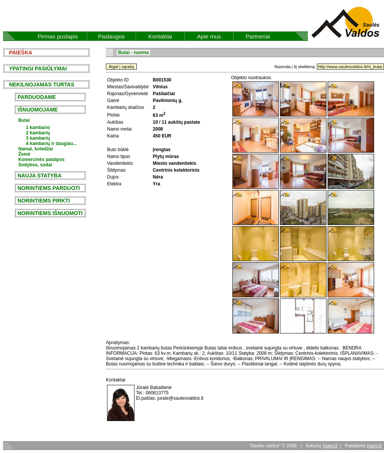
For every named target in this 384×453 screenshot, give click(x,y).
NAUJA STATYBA (39, 175)
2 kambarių (38, 133)
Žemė (24, 154)
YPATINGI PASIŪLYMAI (36, 68)
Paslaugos (111, 36)
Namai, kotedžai (35, 149)
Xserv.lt (330, 445)
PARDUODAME (37, 97)
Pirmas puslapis (58, 36)
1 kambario (38, 127)
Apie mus (209, 36)
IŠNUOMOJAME (37, 110)
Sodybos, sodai (35, 164)
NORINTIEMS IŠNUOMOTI (50, 213)
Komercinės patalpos (41, 159)
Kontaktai (160, 36)
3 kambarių (38, 138)
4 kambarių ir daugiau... (51, 143)
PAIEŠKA (18, 52)
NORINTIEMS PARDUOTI (49, 188)
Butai (24, 120)
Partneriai (258, 36)
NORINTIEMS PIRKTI (43, 201)
